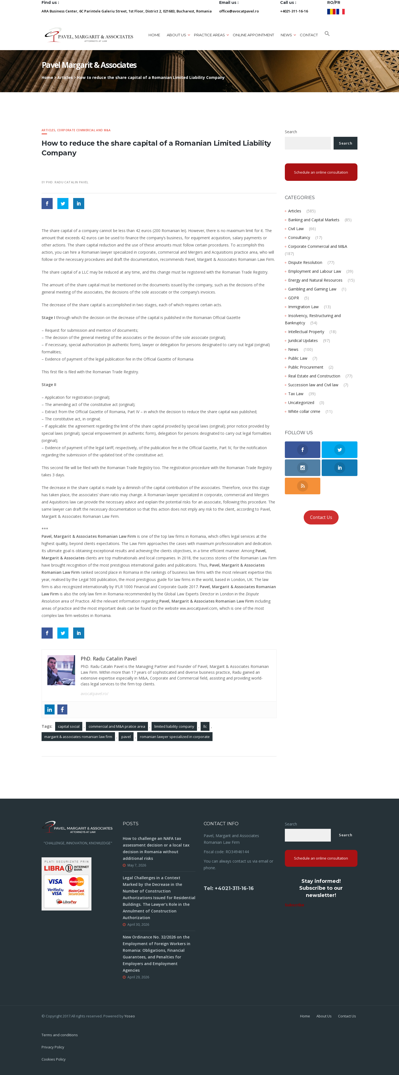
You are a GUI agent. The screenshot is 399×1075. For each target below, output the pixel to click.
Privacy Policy (53, 1047)
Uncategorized (301, 402)
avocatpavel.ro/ (94, 693)
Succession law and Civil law (313, 384)
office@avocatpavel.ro (239, 11)
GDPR (293, 297)
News (286, 35)
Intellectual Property (306, 331)
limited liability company (174, 726)
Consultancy (299, 237)
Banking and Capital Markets (313, 219)
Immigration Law (303, 306)
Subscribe (294, 904)
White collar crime (304, 411)
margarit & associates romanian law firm (78, 736)
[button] (327, 35)
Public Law (297, 358)
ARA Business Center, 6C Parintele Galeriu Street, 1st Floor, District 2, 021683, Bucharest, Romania (127, 11)
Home (154, 35)
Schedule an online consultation (321, 172)
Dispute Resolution (305, 262)
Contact (309, 35)
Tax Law (295, 393)
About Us (324, 1016)
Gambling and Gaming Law (312, 289)
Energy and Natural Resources (315, 280)
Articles (65, 77)
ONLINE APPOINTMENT (253, 35)
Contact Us (321, 517)
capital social (69, 726)
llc (205, 726)
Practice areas (209, 35)
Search (291, 131)
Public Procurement (305, 367)
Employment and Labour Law (314, 271)
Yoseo (129, 1016)
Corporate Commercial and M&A (84, 130)
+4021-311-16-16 (294, 11)
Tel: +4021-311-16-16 (229, 888)
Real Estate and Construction (314, 376)
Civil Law (296, 228)
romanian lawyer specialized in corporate (175, 736)
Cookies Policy (54, 1059)
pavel (126, 736)
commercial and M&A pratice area (117, 726)
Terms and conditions (60, 1034)
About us (176, 35)
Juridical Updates (303, 340)
